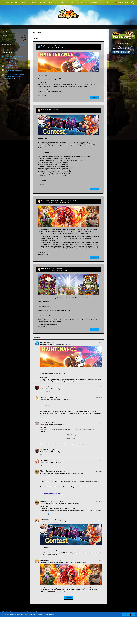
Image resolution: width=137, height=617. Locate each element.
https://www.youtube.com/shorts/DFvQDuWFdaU (54, 166)
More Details (126, 614)
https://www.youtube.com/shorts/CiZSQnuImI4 (55, 162)
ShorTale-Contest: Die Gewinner (13, 70)
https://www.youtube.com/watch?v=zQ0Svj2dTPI (55, 164)
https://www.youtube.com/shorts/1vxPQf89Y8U (60, 158)
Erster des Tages (9, 61)
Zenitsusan (8, 72)
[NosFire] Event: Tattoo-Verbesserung (51, 268)
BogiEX (43, 397)
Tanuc (6, 67)
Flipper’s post (47, 503)
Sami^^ (43, 450)
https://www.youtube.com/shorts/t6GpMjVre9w (56, 172)
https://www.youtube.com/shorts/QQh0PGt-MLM (58, 168)
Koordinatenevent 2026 (11, 65)
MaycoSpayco (46, 471)
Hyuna (6, 63)
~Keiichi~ (44, 460)
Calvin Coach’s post (48, 473)
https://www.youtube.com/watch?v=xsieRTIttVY (54, 176)
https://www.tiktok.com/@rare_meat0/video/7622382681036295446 (64, 160)
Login (126, 2)
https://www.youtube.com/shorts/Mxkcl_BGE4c (55, 170)
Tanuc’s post (46, 399)
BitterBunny (22, 44)
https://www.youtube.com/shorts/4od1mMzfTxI (55, 174)
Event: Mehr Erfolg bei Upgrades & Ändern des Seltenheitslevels (59, 200)
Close (133, 614)
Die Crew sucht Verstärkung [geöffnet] (72, 473)
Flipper (6, 58)
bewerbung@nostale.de (71, 510)
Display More (68, 597)
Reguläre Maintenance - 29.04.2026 (14, 56)
